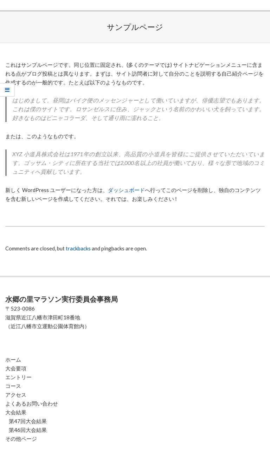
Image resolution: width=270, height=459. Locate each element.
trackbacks (78, 248)
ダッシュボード (126, 190)
